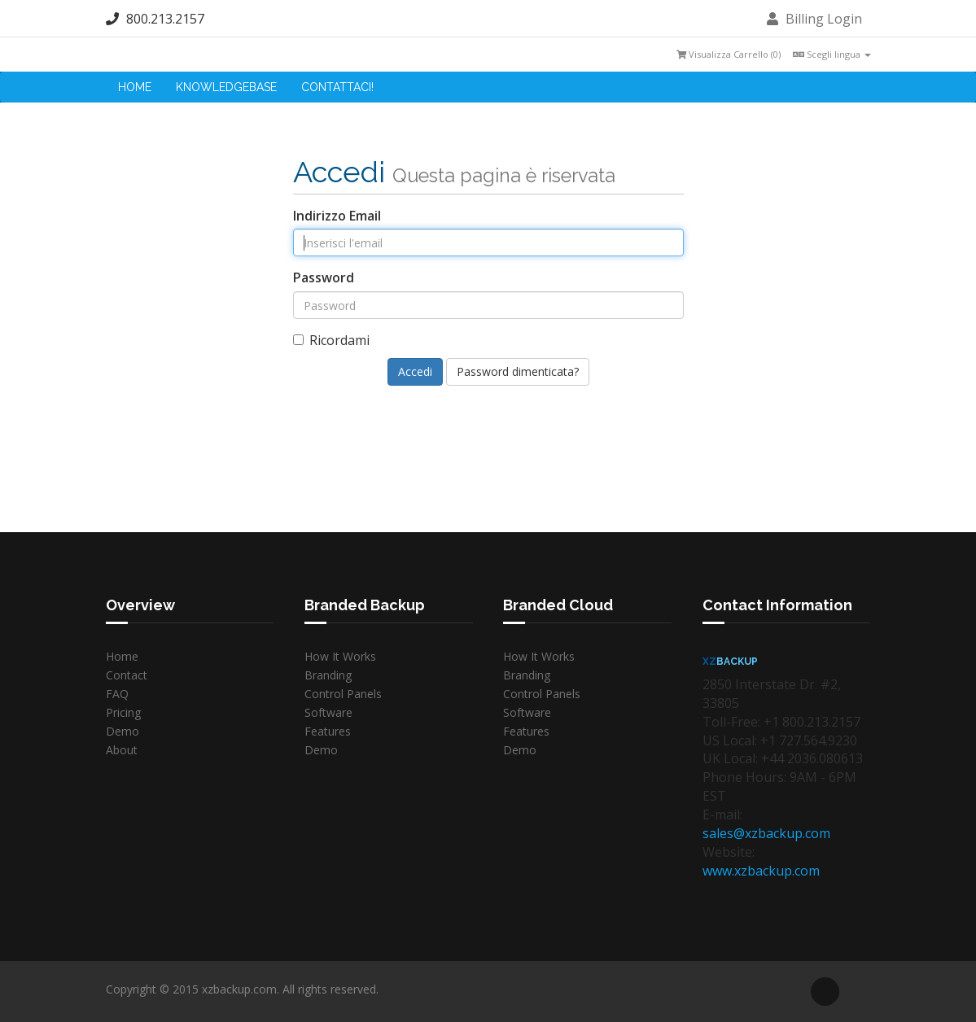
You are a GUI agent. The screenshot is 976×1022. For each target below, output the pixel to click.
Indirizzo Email (337, 216)
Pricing (123, 712)
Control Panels (343, 693)
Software (328, 712)
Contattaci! (337, 87)
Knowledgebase (226, 87)
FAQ (117, 693)
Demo (122, 731)
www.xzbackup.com (761, 871)
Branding (328, 675)
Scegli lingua (832, 54)
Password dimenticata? (518, 371)
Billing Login (814, 19)
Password (323, 277)
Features (327, 731)
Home (134, 87)
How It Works (340, 656)
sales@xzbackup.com (766, 833)
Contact (126, 675)
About (122, 750)
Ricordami (331, 340)
